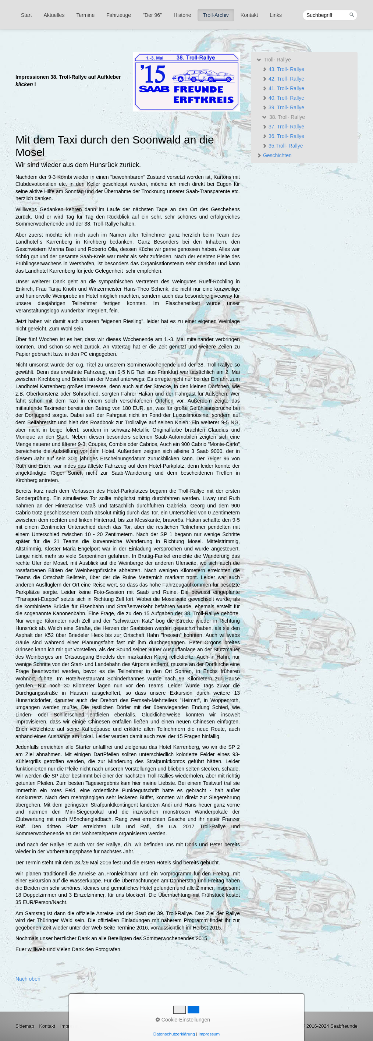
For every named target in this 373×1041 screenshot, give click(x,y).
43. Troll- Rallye (283, 69)
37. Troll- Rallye (283, 127)
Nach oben (27, 979)
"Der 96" (152, 15)
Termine (85, 15)
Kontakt (249, 15)
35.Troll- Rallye (282, 146)
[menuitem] (26, 15)
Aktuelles (54, 15)
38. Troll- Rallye (283, 117)
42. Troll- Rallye (283, 79)
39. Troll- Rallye (283, 107)
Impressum (72, 1026)
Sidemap (24, 1026)
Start (26, 15)
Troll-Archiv (216, 15)
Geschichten (274, 155)
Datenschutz (102, 1026)
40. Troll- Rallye (283, 98)
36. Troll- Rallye (283, 136)
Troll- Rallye (273, 60)
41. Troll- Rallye (283, 88)
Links (276, 15)
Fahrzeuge (118, 15)
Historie (182, 15)
